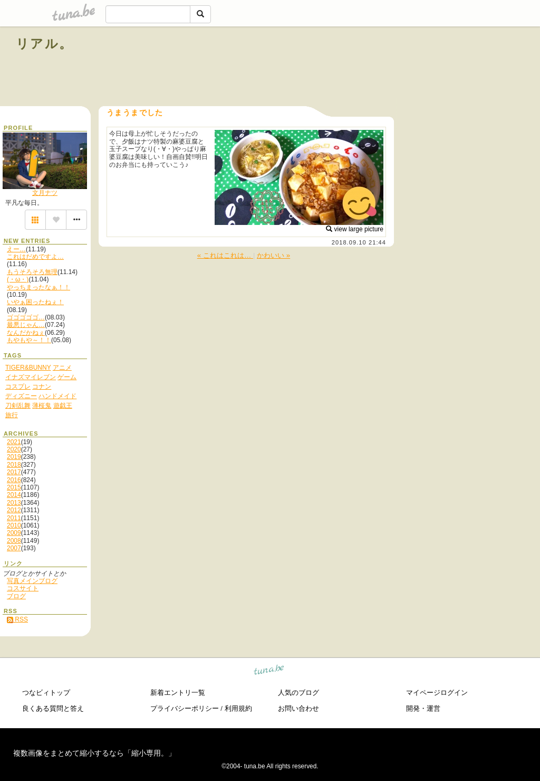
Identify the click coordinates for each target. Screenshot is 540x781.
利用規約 (238, 708)
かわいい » (273, 255)
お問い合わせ (298, 708)
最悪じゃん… (26, 324)
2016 (14, 480)
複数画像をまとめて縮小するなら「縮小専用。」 (94, 753)
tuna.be (269, 671)
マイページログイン (437, 693)
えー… (16, 249)
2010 (14, 525)
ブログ (16, 596)
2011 (14, 518)
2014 (14, 494)
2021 (14, 442)
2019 (14, 456)
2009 (14, 533)
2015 (14, 487)
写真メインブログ (32, 581)
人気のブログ (298, 693)
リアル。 (44, 43)
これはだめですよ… (35, 256)
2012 (14, 510)
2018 (14, 464)
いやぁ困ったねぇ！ (35, 302)
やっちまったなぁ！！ (38, 287)
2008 (14, 540)
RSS (17, 619)
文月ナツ (44, 192)
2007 (14, 548)
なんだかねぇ (26, 332)
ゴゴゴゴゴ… (26, 317)
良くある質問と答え (53, 708)
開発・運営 (423, 708)
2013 (14, 502)
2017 (14, 472)
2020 (14, 449)
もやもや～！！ (29, 340)
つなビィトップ (46, 693)
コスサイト (22, 588)
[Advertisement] (404, 67)
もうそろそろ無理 (32, 272)
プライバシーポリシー (184, 708)
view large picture (354, 229)
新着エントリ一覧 (177, 693)
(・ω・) (17, 279)
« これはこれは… (225, 255)
